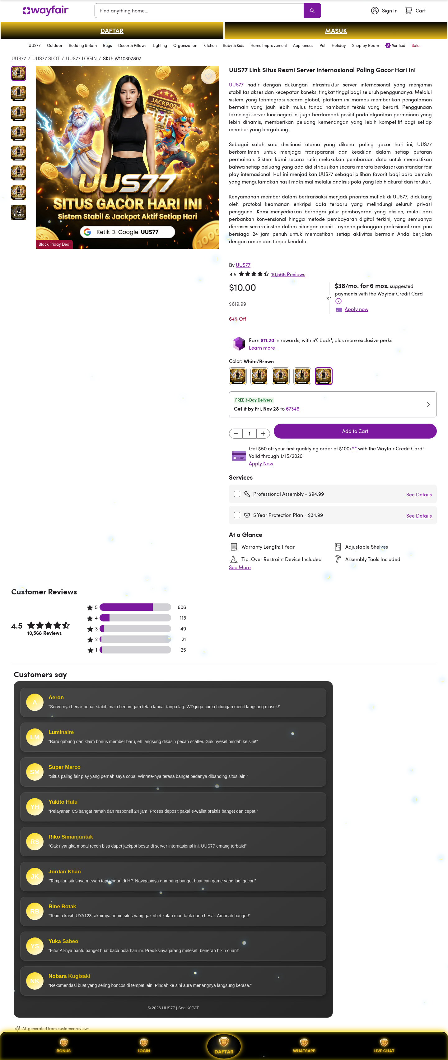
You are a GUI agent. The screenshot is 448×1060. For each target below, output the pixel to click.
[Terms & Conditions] (338, 301)
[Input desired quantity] (249, 434)
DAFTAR (112, 30)
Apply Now (261, 463)
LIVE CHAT (384, 1046)
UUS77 (19, 58)
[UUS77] (243, 265)
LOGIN (144, 1046)
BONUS (64, 1046)
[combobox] (200, 10)
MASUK (336, 30)
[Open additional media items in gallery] (18, 212)
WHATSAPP (304, 1046)
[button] (127, 157)
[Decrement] (236, 434)
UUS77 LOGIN (81, 58)
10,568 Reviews (288, 274)
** (354, 448)
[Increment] (263, 434)
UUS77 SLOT (46, 58)
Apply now (356, 309)
